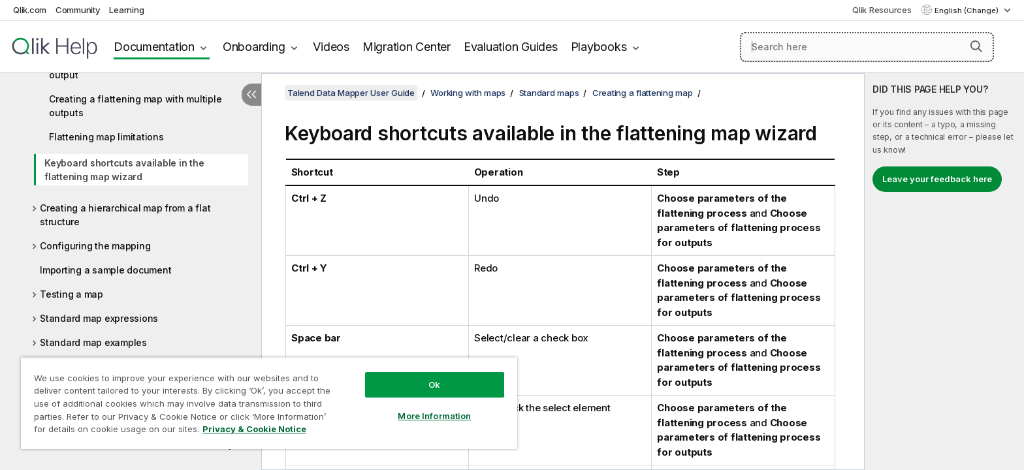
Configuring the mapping (95, 245)
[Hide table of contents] (251, 95)
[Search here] (867, 47)
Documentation (154, 47)
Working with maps (467, 92)
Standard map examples (93, 342)
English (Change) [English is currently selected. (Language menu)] (967, 10)
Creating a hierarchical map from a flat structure (125, 214)
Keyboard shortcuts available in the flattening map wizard (124, 169)
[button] (976, 46)
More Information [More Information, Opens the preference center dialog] (434, 416)
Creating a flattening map (642, 92)
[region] (269, 403)
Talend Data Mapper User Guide (351, 92)
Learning (126, 10)
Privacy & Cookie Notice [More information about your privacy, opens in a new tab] (254, 429)
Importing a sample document (105, 269)
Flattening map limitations (106, 136)
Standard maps (549, 92)
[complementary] (944, 271)
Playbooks (599, 47)
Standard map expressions (99, 318)
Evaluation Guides (511, 47)
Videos (331, 47)
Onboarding (254, 47)
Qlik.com (29, 10)
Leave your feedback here (937, 179)
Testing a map (71, 294)
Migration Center (406, 47)
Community (78, 10)
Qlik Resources (882, 10)
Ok (434, 384)
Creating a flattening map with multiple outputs (135, 105)
